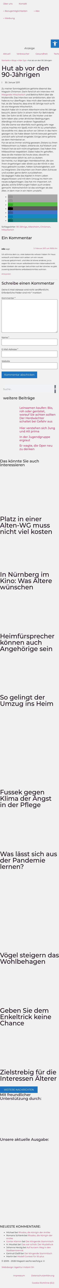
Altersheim (33, 226)
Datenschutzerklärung (42, 1275)
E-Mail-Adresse (10, 349)
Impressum (19, 1275)
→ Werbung (9, 18)
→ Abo (37, 11)
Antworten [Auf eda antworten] (6, 274)
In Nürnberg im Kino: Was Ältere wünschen (26, 581)
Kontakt (23, 3)
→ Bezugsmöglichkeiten (15, 11)
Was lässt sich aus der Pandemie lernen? (28, 860)
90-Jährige (21, 226)
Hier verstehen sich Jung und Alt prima (37, 429)
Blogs (14, 60)
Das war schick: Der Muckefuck (37, 1244)
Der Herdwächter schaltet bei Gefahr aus (36, 419)
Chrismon (45, 226)
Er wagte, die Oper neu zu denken (36, 447)
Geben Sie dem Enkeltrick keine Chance (25, 1017)
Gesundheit (42, 53)
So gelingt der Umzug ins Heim (26, 700)
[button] (10, 197)
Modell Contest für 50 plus (30, 1256)
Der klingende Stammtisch (39, 1241)
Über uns (7, 3)
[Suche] (55, 389)
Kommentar (8, 298)
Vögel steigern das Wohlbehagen (29, 958)
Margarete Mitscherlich (13, 94)
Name (5, 337)
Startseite (6, 60)
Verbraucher (23, 53)
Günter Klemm (14, 1241)
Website (6, 361)
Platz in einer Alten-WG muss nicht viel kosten (26, 525)
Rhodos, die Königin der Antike (34, 1232)
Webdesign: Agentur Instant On (18, 1267)
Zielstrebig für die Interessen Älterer (28, 1075)
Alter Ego (22, 60)
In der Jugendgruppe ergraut (35, 438)
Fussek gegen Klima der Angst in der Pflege (26, 798)
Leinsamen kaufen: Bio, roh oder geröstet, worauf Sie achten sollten (38, 411)
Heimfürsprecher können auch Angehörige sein (27, 642)
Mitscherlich (8, 229)
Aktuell (6, 53)
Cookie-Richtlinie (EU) (43, 1283)
